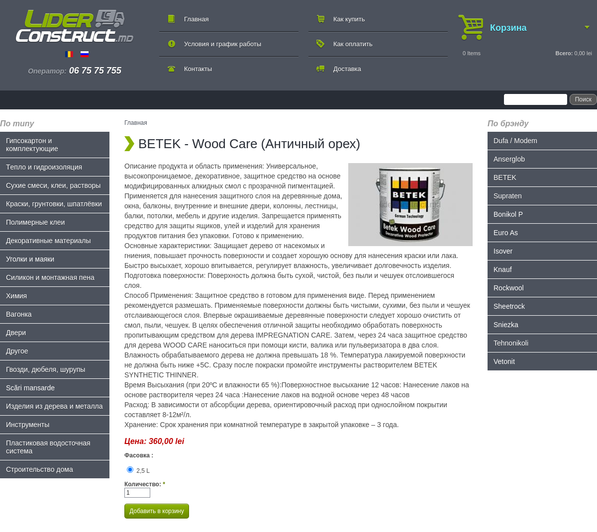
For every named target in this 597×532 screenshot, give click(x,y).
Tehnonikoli (511, 343)
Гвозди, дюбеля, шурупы (45, 369)
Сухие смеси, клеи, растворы (53, 185)
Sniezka (506, 325)
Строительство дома (39, 469)
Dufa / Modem (515, 141)
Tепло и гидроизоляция (44, 167)
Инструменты (27, 425)
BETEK (505, 177)
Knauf (503, 269)
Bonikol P (508, 214)
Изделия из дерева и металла (54, 406)
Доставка (347, 69)
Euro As (506, 233)
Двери (16, 333)
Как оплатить (353, 44)
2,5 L (138, 470)
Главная (196, 19)
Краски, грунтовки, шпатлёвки (54, 204)
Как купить (349, 19)
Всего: (564, 53)
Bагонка (19, 314)
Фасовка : (138, 455)
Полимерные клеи (35, 222)
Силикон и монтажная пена (50, 277)
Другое (17, 351)
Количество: (144, 484)
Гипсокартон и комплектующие (32, 145)
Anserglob (509, 159)
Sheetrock (509, 306)
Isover (503, 251)
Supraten (508, 196)
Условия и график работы (222, 44)
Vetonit (504, 361)
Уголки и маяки (30, 259)
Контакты (198, 69)
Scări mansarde (30, 388)
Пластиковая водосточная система (48, 447)
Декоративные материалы (48, 241)
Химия (16, 296)
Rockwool (509, 288)
